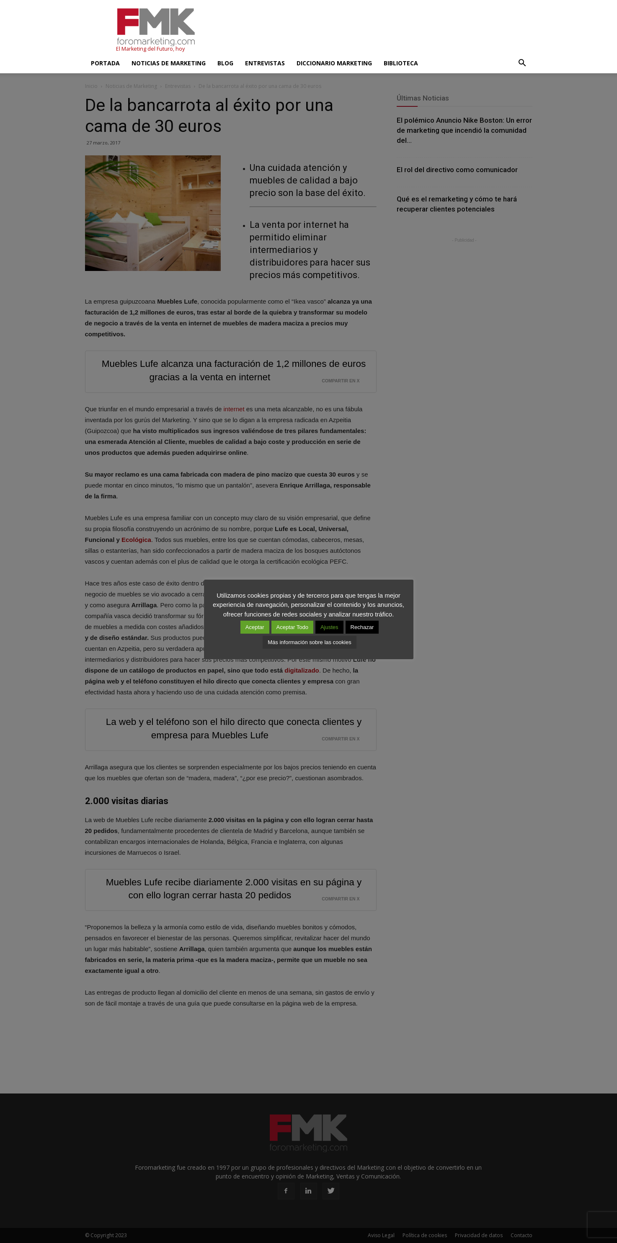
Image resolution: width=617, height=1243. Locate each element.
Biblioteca (401, 63)
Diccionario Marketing (334, 63)
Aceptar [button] (254, 627)
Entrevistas (265, 63)
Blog (225, 63)
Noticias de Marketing (169, 63)
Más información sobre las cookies (309, 642)
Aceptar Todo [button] (292, 627)
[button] (522, 63)
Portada (105, 63)
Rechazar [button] (362, 627)
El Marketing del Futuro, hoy (150, 48)
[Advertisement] (379, 30)
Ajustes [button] (329, 627)
